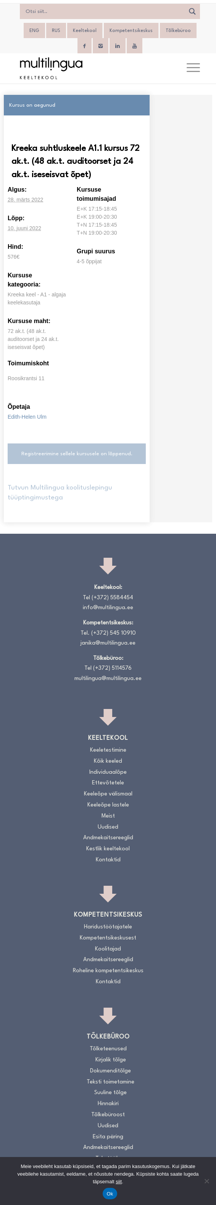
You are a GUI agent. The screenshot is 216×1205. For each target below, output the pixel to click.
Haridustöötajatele (108, 927)
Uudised (108, 827)
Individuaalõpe (108, 772)
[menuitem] (189, 68)
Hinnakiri (108, 1104)
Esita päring (108, 1137)
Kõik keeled (108, 761)
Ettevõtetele (108, 783)
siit (119, 1181)
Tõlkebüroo (178, 31)
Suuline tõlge (110, 1093)
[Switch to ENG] (34, 30)
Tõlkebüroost (108, 1115)
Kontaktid (108, 860)
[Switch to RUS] (56, 30)
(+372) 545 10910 (113, 633)
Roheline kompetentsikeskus (108, 971)
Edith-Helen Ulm (27, 417)
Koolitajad (108, 949)
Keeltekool (85, 31)
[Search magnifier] (192, 11)
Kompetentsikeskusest (108, 938)
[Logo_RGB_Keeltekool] (89, 68)
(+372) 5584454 (112, 598)
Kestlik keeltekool (108, 849)
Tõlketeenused (108, 1049)
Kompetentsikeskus (131, 31)
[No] (206, 1181)
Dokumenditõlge (110, 1071)
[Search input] (104, 11)
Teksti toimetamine (110, 1082)
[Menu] (189, 68)
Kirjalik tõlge (110, 1060)
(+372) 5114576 (112, 668)
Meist (108, 816)
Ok (109, 1194)
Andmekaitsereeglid (108, 838)
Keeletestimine (108, 750)
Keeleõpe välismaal (108, 794)
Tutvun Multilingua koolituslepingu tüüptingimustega (60, 493)
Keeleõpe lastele (108, 805)
